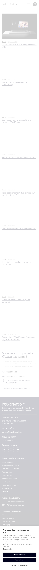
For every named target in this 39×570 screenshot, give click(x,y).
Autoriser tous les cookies (19, 554)
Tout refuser (19, 560)
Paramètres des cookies (19, 565)
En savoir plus (7, 549)
